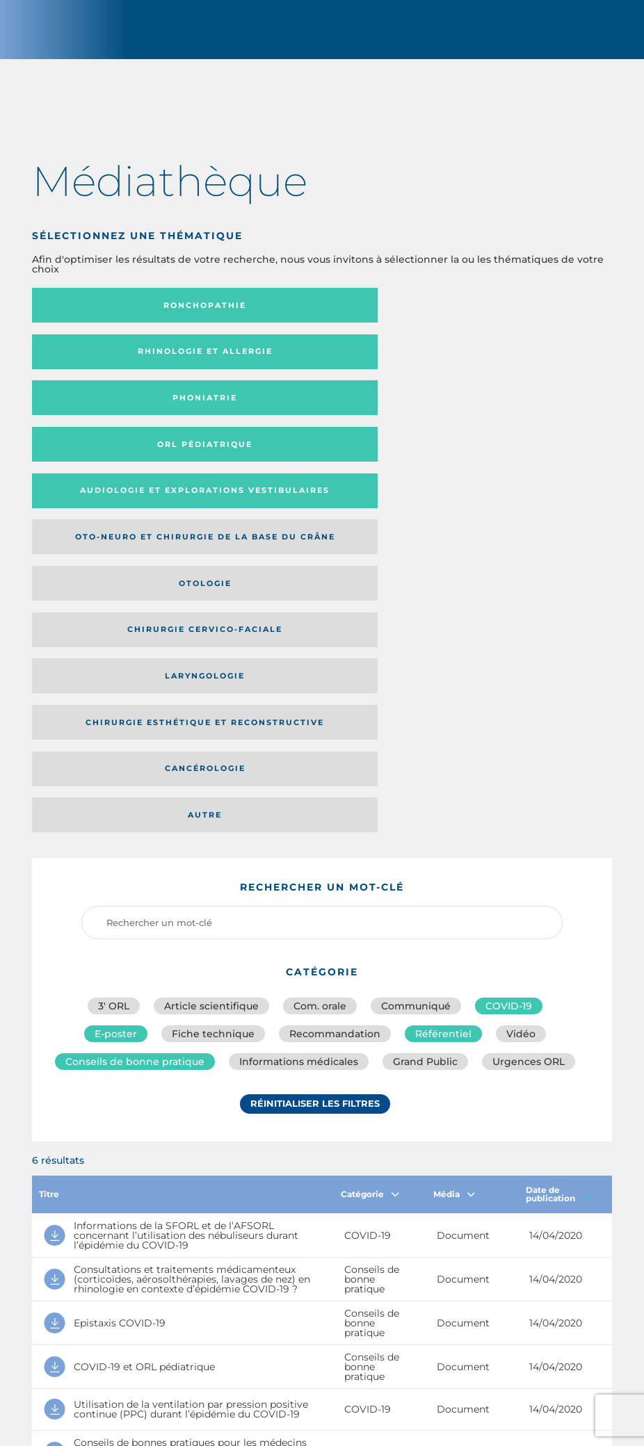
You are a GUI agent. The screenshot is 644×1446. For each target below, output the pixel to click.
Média (454, 848)
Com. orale (319, 654)
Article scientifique (211, 654)
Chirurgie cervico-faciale (313, 417)
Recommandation (334, 685)
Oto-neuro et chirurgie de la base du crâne (503, 366)
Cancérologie (313, 463)
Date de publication (558, 847)
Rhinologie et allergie (312, 315)
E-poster (116, 685)
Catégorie (370, 848)
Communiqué (416, 654)
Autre (505, 463)
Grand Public (425, 715)
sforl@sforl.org (286, 1345)
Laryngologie (505, 417)
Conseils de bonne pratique (134, 715)
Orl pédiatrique (122, 366)
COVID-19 (508, 654)
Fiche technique (213, 685)
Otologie (121, 417)
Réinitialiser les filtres (315, 760)
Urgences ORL (528, 715)
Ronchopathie (122, 315)
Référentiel (443, 685)
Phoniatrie (504, 315)
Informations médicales (298, 715)
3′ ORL (113, 654)
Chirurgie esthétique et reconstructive (113, 463)
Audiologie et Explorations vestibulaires (274, 366)
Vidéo (521, 685)
